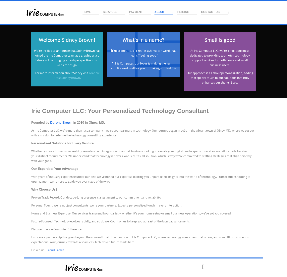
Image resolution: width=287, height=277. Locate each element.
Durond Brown (61, 122)
